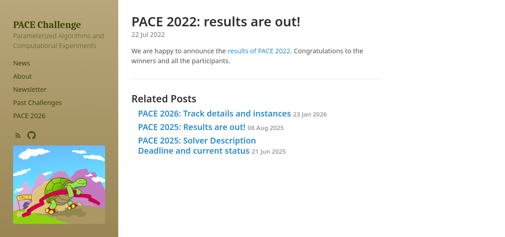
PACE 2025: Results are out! (211, 126)
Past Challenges (37, 102)
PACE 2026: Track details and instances (232, 113)
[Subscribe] (18, 136)
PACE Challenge (47, 25)
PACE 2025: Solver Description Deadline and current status (212, 145)
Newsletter (30, 89)
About (22, 76)
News (21, 63)
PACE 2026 (29, 115)
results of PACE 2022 (259, 50)
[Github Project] (31, 136)
